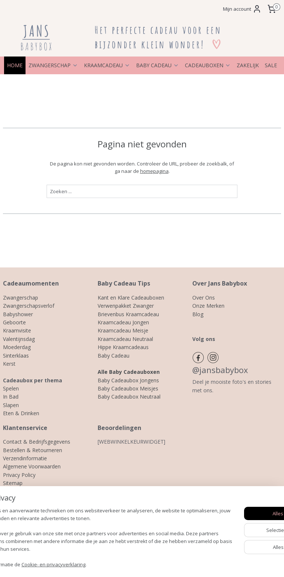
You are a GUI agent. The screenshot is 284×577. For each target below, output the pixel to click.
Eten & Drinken (21, 413)
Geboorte (14, 322)
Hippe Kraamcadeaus (123, 347)
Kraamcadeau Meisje (123, 330)
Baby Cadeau (113, 355)
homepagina (154, 171)
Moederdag (17, 347)
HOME (15, 65)
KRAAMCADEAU (107, 65)
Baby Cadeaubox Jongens (128, 380)
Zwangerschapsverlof (28, 305)
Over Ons (203, 297)
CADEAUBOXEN (208, 65)
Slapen (11, 405)
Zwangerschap (20, 297)
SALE (271, 65)
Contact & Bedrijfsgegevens (36, 441)
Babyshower (18, 314)
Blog (197, 314)
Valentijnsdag (19, 338)
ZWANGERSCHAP (53, 65)
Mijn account (242, 8)
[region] (93, 534)
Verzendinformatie (25, 458)
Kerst (9, 363)
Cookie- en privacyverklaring (111, 564)
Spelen (11, 388)
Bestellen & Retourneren (32, 450)
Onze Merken (208, 305)
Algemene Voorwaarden (32, 466)
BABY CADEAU (157, 65)
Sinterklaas (16, 355)
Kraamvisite (17, 330)
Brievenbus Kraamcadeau (128, 314)
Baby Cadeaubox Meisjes (128, 388)
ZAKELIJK (248, 65)
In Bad (10, 396)
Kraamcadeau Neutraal (125, 338)
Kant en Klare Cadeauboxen (131, 297)
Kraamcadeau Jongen (123, 322)
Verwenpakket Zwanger (126, 305)
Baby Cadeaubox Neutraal (129, 396)
